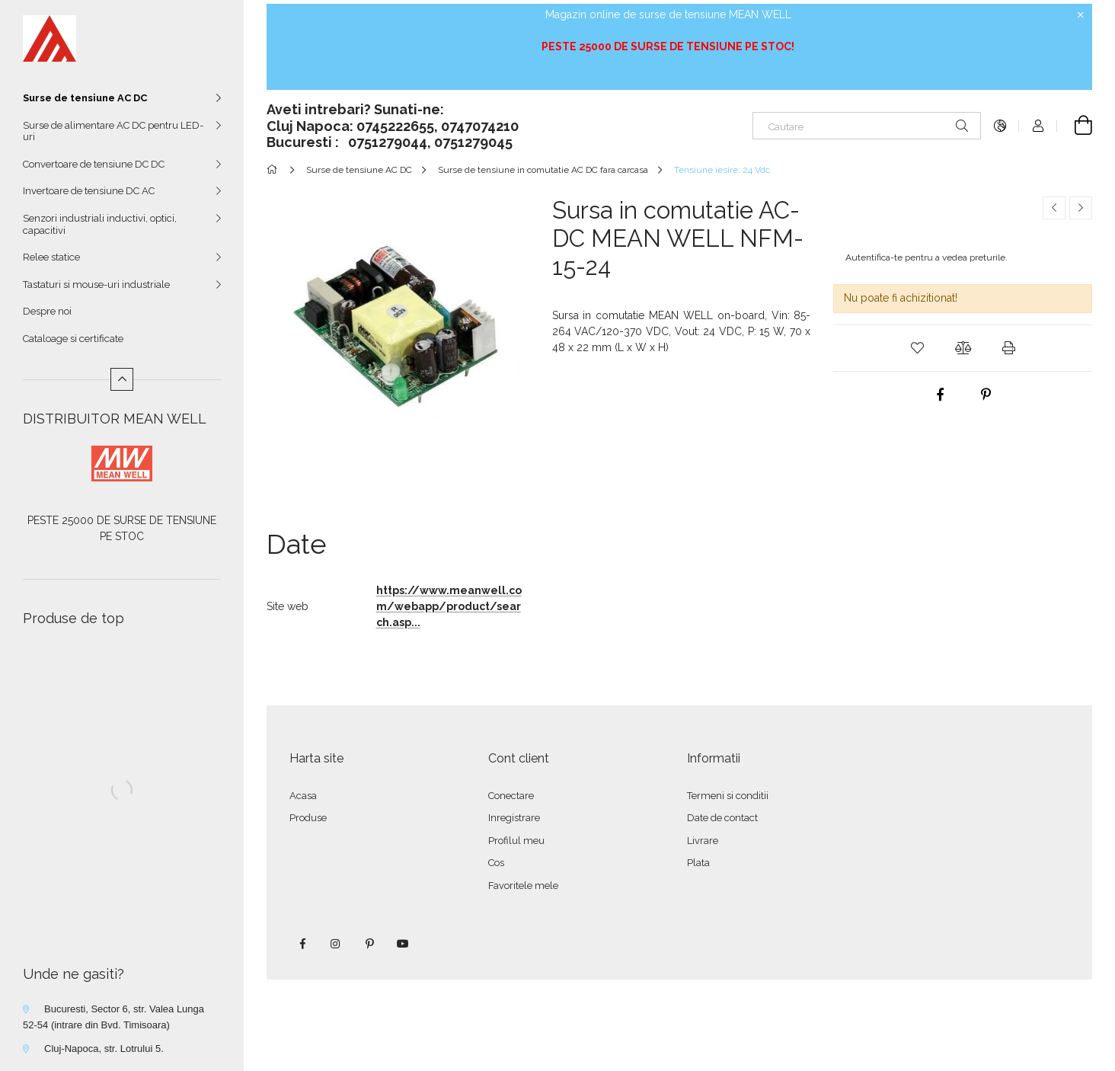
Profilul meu (516, 840)
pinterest (369, 944)
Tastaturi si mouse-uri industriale (96, 284)
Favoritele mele (523, 885)
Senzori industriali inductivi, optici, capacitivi (100, 224)
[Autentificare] (1038, 125)
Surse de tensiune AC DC (85, 98)
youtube (403, 944)
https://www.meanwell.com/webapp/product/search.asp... (449, 606)
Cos (496, 862)
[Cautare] (866, 125)
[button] (917, 348)
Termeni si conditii (727, 795)
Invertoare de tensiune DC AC (89, 191)
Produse (308, 817)
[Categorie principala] (275, 170)
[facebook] (940, 394)
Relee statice (51, 257)
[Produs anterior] (1054, 208)
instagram (336, 944)
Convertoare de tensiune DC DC (94, 164)
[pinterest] (985, 394)
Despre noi (47, 311)
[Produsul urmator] (1080, 208)
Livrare (702, 840)
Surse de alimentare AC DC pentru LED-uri (113, 131)
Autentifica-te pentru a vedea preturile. (926, 257)
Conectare (511, 795)
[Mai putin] (121, 379)
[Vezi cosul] (1074, 125)
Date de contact (722, 817)
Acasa (303, 795)
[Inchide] (1080, 15)
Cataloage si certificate (73, 338)
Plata (698, 862)
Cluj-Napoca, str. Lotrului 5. (104, 1048)
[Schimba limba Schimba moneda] (1000, 125)
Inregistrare (514, 817)
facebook (302, 944)
